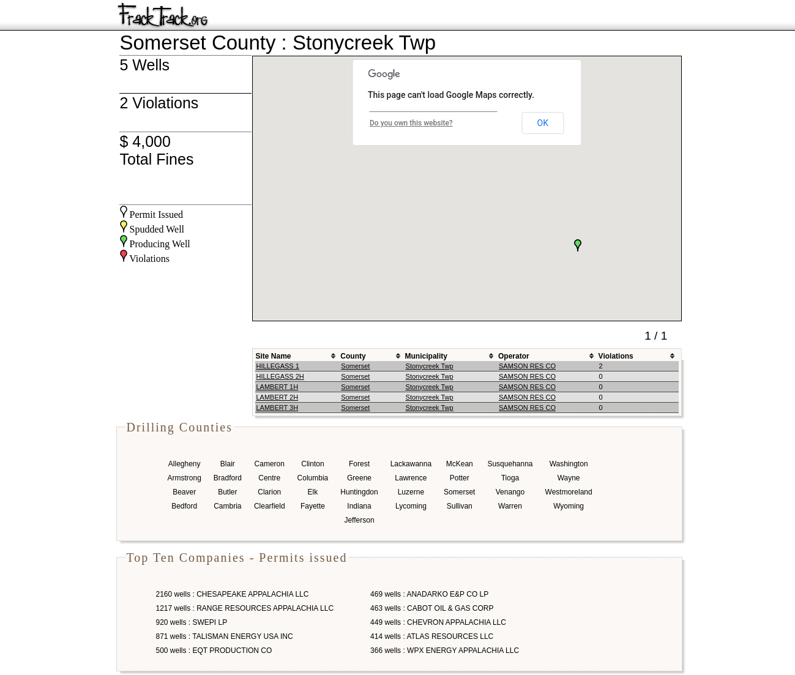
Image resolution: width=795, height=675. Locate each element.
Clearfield (269, 506)
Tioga (510, 478)
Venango (510, 492)
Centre (269, 478)
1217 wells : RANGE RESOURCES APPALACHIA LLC (245, 608)
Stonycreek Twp (429, 366)
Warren (510, 506)
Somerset (355, 366)
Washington (569, 464)
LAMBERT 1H (277, 386)
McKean (459, 464)
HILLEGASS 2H (280, 376)
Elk (313, 492)
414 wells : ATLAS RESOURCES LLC (431, 636)
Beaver (184, 492)
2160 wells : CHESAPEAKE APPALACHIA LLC (232, 594)
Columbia (313, 478)
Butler (227, 492)
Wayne (569, 478)
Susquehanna (509, 464)
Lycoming (411, 506)
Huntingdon (359, 492)
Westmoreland (568, 492)
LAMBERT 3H (277, 407)
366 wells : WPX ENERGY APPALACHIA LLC (444, 650)
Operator (513, 356)
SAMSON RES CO (527, 366)
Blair (227, 464)
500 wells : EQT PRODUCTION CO (214, 650)
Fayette (312, 506)
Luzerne (411, 492)
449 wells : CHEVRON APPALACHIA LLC (438, 622)
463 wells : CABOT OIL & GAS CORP (431, 608)
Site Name (273, 356)
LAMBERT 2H (277, 397)
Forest (359, 464)
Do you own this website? (411, 123)
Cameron (270, 464)
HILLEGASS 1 (277, 366)
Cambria (227, 506)
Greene (359, 478)
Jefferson (359, 520)
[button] (577, 245)
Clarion (269, 492)
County (352, 356)
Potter (459, 478)
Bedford (184, 506)
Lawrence (411, 478)
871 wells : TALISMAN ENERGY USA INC (224, 636)
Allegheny (184, 464)
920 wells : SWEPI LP (192, 622)
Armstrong (184, 478)
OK (542, 123)
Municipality (426, 356)
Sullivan (459, 506)
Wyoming (568, 506)
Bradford (228, 478)
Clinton (312, 464)
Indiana (359, 506)
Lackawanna (410, 464)
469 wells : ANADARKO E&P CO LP (429, 594)
